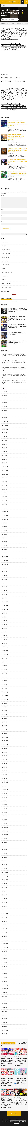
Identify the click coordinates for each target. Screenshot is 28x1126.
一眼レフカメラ (5, 276)
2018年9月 (4, 613)
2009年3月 (4, 1011)
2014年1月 (4, 823)
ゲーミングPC (5, 261)
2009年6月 (4, 1000)
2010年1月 (4, 981)
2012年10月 (5, 879)
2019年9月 (4, 568)
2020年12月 (5, 511)
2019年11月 (5, 560)
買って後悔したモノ (6, 287)
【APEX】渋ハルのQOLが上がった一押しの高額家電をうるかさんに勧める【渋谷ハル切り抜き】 (20, 1101)
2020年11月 (5, 515)
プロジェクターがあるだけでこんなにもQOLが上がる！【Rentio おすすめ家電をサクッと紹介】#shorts (17, 150)
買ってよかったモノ (13, 19)
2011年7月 (4, 921)
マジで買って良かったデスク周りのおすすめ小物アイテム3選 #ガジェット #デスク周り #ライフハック (17, 310)
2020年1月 (4, 553)
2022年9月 (4, 432)
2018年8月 (4, 617)
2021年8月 (4, 481)
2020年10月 (5, 519)
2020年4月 (4, 541)
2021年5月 (4, 493)
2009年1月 (4, 1015)
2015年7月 (4, 755)
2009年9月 (4, 992)
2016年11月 (5, 695)
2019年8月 (4, 571)
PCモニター (4, 242)
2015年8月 (4, 752)
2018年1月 (4, 643)
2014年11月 (5, 786)
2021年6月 (4, 489)
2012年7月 (4, 891)
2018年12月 (5, 601)
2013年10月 (5, 834)
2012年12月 (5, 872)
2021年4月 (4, 496)
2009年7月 (4, 996)
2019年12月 (5, 556)
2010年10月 (5, 947)
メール (2, 215)
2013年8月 (4, 842)
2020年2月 (4, 549)
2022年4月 (4, 451)
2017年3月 (4, 680)
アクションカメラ (6, 249)
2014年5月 (4, 808)
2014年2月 (4, 819)
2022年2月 (4, 459)
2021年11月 (5, 470)
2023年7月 (4, 395)
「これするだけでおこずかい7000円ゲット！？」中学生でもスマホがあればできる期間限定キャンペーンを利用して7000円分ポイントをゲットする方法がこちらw (14, 34)
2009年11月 (5, 985)
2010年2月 (4, 977)
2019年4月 (4, 586)
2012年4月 (4, 898)
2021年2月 (4, 504)
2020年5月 (4, 538)
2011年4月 (4, 928)
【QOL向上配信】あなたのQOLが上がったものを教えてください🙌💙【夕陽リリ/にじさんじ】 (20, 1082)
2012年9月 (4, 883)
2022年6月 (4, 444)
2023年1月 (4, 417)
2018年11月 (5, 605)
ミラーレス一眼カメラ (7, 272)
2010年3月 (4, 973)
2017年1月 (4, 688)
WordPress (16, 1123)
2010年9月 (4, 951)
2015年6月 (4, 759)
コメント (3, 195)
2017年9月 (4, 658)
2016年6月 (4, 714)
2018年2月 (4, 639)
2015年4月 (4, 767)
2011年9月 (4, 917)
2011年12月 (5, 910)
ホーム (3, 268)
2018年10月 (5, 609)
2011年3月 (4, 932)
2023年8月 (4, 391)
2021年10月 (5, 474)
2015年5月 (4, 763)
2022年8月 (4, 436)
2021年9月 (4, 478)
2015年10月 (5, 744)
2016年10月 (5, 699)
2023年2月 (4, 414)
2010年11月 (5, 943)
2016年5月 (4, 718)
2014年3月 (4, 816)
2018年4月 (4, 632)
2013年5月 (4, 853)
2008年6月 (4, 1022)
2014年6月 (4, 804)
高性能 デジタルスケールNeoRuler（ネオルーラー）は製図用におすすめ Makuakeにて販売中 (17, 342)
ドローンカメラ (5, 264)
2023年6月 (4, 399)
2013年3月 (4, 861)
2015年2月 (4, 774)
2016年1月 (4, 733)
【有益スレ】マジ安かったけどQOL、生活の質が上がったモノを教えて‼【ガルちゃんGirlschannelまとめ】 (20, 1062)
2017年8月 (4, 662)
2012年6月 (4, 894)
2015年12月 (5, 737)
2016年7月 (4, 710)
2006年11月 (5, 1030)
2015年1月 (4, 778)
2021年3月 (4, 500)
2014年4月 (4, 812)
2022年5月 (4, 447)
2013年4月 (4, 857)
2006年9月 (4, 1033)
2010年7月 (4, 958)
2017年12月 (5, 647)
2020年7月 (4, 530)
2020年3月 (4, 545)
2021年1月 (4, 508)
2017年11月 (5, 650)
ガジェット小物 (5, 257)
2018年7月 (4, 620)
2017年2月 (4, 684)
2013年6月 (4, 849)
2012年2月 (4, 906)
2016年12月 (5, 692)
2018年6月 (4, 624)
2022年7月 (4, 440)
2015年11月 (5, 740)
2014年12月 (5, 782)
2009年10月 (5, 988)
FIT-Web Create (22, 1121)
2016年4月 (4, 722)
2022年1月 (4, 462)
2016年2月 (4, 729)
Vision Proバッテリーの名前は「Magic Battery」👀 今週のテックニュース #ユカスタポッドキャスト (17, 326)
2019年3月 (4, 590)
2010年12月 (5, 940)
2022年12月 (5, 421)
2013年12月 (5, 827)
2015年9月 (4, 748)
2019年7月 (4, 575)
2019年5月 (4, 583)
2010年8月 (4, 955)
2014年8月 (4, 797)
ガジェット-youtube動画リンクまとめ (18, 1120)
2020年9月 (4, 523)
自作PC (3, 279)
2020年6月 (4, 534)
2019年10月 (5, 564)
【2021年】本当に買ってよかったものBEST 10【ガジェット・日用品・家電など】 (17, 161)
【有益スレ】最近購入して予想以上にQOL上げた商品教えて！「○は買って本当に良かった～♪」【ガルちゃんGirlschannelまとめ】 (7, 1103)
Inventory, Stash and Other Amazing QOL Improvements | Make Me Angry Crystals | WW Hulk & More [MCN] (17, 173)
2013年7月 (4, 846)
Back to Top (14, 1113)
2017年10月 (5, 654)
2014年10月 (5, 789)
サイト (2, 221)
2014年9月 (4, 793)
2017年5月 (4, 673)
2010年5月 (4, 966)
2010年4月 (4, 970)
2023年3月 (4, 410)
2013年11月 (5, 831)
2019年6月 (4, 579)
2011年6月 (4, 925)
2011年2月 (4, 936)
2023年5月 (4, 402)
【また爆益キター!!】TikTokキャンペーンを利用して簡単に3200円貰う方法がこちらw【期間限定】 (14, 46)
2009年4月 (4, 1007)
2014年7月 (4, 801)
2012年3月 (4, 902)
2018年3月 (4, 635)
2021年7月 (4, 485)
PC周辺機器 (4, 246)
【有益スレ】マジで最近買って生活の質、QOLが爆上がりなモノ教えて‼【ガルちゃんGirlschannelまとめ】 (7, 1082)
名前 (2, 209)
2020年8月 (4, 526)
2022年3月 (4, 455)
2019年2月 (4, 594)
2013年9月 (4, 838)
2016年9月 (4, 703)
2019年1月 (4, 598)
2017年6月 (4, 669)
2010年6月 (4, 962)
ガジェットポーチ (6, 253)
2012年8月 (4, 887)
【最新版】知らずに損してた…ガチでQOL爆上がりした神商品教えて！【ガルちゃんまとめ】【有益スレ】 (7, 1062)
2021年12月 (5, 466)
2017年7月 (4, 665)
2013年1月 (4, 868)
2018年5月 (4, 628)
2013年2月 (4, 864)
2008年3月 (4, 1026)
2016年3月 (4, 725)
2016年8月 (4, 707)
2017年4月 (4, 677)
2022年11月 (5, 425)
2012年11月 (5, 876)
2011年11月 (5, 913)
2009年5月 (4, 1003)
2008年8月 (4, 1018)
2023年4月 (4, 406)
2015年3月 (4, 770)
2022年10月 (5, 429)
